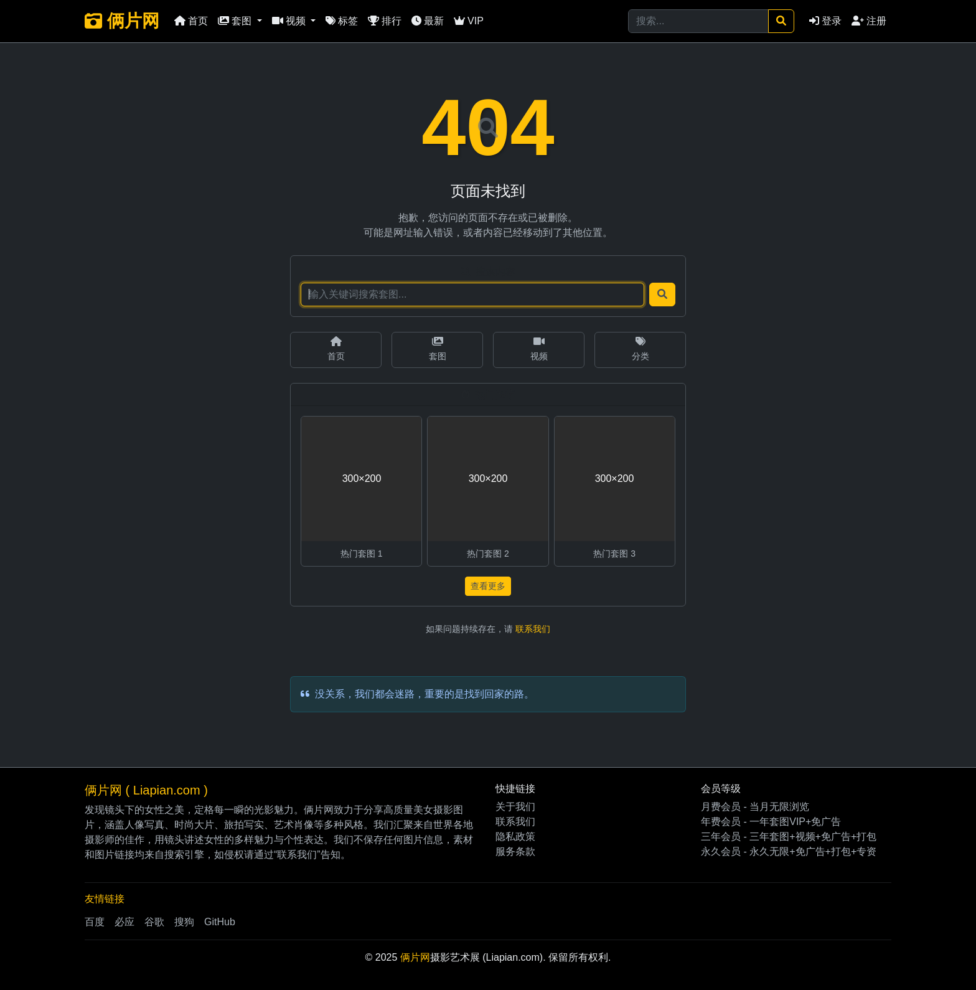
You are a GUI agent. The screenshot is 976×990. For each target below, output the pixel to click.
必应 (124, 922)
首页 (191, 21)
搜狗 (184, 922)
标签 (342, 21)
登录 (825, 21)
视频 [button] (290, 21)
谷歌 (154, 922)
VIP (469, 21)
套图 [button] (236, 21)
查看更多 (488, 586)
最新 (427, 21)
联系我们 (532, 629)
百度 (95, 922)
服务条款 (515, 851)
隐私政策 (515, 836)
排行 (384, 21)
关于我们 (515, 806)
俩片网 (122, 21)
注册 (869, 21)
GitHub (219, 922)
